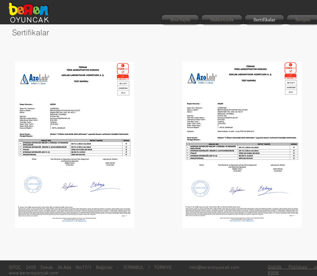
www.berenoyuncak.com (33, 273)
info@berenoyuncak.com (214, 267)
